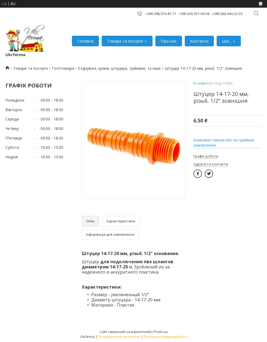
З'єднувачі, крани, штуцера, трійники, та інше (119, 68)
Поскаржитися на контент (119, 336)
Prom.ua (161, 331)
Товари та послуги (125, 41)
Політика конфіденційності (165, 336)
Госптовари (63, 68)
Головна (85, 41)
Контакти (199, 41)
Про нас (169, 41)
